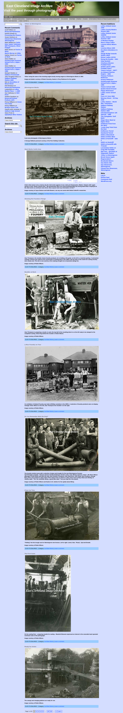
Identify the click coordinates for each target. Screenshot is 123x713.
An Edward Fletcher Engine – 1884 (108, 73)
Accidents (8, 19)
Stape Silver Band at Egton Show (108, 121)
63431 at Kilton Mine (108, 136)
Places (85, 19)
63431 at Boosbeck (107, 135)
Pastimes (72, 19)
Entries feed (105, 177)
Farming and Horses (47, 19)
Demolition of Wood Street (12, 83)
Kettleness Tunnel (107, 131)
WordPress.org (106, 181)
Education (21, 19)
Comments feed (106, 179)
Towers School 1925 (108, 87)
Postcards (93, 19)
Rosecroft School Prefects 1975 (11, 99)
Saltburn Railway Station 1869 (11, 79)
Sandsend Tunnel (107, 133)
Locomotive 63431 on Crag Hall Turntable (108, 148)
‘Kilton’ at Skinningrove (33, 24)
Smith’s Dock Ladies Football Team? (108, 67)
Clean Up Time (30, 490)
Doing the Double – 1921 (109, 59)
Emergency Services (33, 19)
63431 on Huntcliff (107, 142)
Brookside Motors (107, 161)
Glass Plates (111, 19)
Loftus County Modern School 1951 (109, 30)
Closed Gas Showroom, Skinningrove (13, 39)
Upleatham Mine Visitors (13, 114)
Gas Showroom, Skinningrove (106, 165)
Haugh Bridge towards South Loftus (109, 54)
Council (15, 19)
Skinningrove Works (32, 87)
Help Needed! (105, 61)
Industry (57, 19)
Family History (23, 20)
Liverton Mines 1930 (108, 48)
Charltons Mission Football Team (107, 64)
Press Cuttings (102, 19)
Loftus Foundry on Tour (33, 344)
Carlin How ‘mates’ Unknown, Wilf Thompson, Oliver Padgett (13, 45)
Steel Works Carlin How (33, 149)
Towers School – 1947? (109, 70)
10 (48, 711)
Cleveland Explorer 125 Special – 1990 (109, 113)
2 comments (57, 82)
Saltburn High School (12, 111)
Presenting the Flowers (13, 35)
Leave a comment (59, 144)
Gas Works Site (106, 163)
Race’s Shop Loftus (108, 42)
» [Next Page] (56, 711)
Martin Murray (10, 53)
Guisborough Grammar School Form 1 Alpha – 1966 (13, 62)
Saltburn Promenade (12, 75)
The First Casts (30, 553)
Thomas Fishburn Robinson (107, 76)
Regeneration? (106, 159)
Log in (103, 175)
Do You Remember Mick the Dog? (36, 416)
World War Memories (11, 20)
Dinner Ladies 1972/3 (108, 57)
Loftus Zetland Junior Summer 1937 (108, 37)
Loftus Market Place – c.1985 (12, 90)
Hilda (19, 53)
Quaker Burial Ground (108, 89)
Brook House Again (108, 157)
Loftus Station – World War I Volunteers (109, 102)
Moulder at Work (30, 272)
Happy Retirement (107, 90)
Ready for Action (30, 646)
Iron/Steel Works (48, 82)
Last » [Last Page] (60, 711)
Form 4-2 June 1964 (108, 96)
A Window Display (107, 40)
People (79, 19)
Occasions (65, 19)
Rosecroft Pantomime (12, 31)
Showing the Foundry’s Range (35, 199)
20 (51, 711)
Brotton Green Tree (11, 107)
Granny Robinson (107, 79)
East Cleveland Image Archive (29, 6)
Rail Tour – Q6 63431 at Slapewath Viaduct (109, 152)
